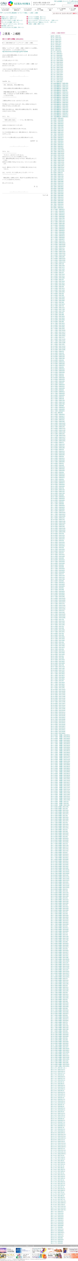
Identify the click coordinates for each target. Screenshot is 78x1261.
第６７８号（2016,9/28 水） (58, 1131)
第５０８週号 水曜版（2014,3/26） (60, 910)
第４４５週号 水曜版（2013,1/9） (60, 803)
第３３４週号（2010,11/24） (58, 609)
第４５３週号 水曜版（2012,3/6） (60, 815)
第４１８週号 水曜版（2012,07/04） (61, 756)
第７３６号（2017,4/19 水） (58, 1176)
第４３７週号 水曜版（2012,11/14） (61, 789)
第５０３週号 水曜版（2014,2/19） (60, 901)
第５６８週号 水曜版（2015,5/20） (60, 1012)
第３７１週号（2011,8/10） (58, 673)
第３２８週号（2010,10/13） (58, 598)
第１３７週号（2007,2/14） (58, 274)
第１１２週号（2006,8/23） (58, 230)
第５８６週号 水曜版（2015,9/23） (60, 1043)
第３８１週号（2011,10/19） (58, 691)
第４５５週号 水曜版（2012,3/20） (60, 819)
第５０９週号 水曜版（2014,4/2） (60, 912)
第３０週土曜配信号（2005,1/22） (60, 87)
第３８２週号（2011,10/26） (58, 693)
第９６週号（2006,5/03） (57, 202)
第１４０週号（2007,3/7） (58, 279)
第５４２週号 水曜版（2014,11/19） (60, 966)
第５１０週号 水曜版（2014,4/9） (60, 913)
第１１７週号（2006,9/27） (58, 239)
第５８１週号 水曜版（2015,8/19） (60, 1034)
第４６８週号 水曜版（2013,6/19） (60, 840)
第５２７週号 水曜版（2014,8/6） (60, 941)
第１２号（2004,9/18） (57, 55)
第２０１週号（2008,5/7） (58, 383)
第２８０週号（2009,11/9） (58, 519)
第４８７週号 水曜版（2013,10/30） (60, 873)
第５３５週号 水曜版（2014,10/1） (60, 955)
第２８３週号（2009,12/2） (58, 525)
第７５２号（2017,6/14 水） (58, 1188)
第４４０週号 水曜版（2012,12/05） (61, 794)
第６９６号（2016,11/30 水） (58, 1146)
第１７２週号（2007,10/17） (58, 332)
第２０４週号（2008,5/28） (58, 388)
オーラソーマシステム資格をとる (16, 9)
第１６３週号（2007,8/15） (58, 316)
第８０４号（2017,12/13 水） (58, 1208)
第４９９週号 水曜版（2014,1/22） (60, 894)
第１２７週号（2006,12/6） (58, 257)
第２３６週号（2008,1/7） (58, 442)
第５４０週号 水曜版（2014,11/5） (60, 962)
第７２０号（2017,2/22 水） (58, 1164)
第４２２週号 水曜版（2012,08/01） (61, 763)
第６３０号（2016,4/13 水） (58, 1092)
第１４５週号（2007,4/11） (58, 288)
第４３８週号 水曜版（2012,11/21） (61, 791)
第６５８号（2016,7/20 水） (58, 1115)
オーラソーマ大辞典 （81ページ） (37, 17)
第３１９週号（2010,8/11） (58, 582)
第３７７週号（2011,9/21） (58, 684)
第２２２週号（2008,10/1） (58, 419)
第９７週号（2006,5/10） (57, 204)
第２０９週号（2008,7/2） (58, 397)
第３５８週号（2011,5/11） (58, 651)
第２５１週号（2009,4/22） (58, 468)
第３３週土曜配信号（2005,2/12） (60, 92)
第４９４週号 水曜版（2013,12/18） (60, 885)
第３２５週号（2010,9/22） (58, 593)
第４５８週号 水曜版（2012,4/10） (60, 824)
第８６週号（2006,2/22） (57, 185)
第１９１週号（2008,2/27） (58, 365)
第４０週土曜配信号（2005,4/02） (60, 104)
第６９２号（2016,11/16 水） (58, 1143)
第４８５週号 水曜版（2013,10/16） (60, 870)
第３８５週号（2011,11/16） (58, 698)
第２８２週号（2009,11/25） (58, 523)
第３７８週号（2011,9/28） (58, 686)
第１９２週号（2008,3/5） (58, 367)
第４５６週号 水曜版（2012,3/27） (60, 821)
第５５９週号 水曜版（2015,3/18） (60, 996)
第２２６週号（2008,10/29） (58, 425)
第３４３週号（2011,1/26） (58, 624)
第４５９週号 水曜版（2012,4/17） (60, 826)
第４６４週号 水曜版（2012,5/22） (60, 835)
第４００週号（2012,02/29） (58, 724)
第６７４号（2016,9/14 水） (58, 1129)
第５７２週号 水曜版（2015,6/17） (60, 1019)
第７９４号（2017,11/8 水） (58, 1204)
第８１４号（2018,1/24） (57, 1213)
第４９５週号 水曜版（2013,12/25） (60, 887)
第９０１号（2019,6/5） (57, 1243)
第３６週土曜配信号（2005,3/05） (60, 97)
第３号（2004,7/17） (56, 39)
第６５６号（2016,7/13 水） (58, 1113)
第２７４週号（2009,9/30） (58, 509)
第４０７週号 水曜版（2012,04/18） (61, 737)
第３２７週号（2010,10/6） (58, 596)
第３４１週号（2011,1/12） (58, 621)
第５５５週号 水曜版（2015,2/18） (60, 989)
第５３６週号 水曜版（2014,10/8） (60, 957)
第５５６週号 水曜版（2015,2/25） (60, 991)
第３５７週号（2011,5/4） (58, 649)
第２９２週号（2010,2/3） (58, 540)
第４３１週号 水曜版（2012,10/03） (61, 779)
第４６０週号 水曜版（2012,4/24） (60, 828)
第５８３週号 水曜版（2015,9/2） (60, 1038)
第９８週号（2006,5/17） (57, 206)
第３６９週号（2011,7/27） (58, 670)
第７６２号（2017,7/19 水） (58, 1194)
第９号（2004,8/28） (56, 50)
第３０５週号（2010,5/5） (58, 558)
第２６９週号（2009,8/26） (58, 500)
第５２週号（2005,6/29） (57, 125)
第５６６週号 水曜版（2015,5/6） (60, 1008)
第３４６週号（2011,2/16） (58, 630)
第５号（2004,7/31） (56, 43)
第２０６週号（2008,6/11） (58, 391)
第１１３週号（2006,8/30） (58, 232)
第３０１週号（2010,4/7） (58, 553)
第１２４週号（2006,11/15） (58, 251)
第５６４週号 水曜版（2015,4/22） (60, 1005)
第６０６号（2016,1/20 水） (58, 1071)
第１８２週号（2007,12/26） (58, 349)
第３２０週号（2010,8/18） (58, 584)
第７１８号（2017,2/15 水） (58, 1162)
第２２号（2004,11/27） (57, 73)
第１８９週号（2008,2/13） (58, 362)
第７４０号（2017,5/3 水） (58, 1180)
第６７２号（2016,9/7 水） (58, 1127)
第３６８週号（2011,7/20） (58, 668)
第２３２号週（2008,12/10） (58, 435)
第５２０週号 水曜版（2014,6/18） (60, 929)
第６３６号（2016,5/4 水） (58, 1097)
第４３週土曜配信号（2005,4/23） (60, 109)
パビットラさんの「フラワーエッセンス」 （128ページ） (43, 20)
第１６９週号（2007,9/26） (58, 327)
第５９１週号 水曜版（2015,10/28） (60, 1052)
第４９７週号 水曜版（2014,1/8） (60, 891)
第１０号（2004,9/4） (56, 52)
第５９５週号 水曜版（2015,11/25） (60, 1059)
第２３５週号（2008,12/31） (58, 440)
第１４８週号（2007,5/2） (58, 293)
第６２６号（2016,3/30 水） (58, 1089)
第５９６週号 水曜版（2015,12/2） (60, 1061)
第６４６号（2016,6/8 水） (58, 1106)
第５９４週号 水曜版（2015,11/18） (60, 1057)
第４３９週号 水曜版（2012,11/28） (61, 793)
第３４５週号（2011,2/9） (58, 628)
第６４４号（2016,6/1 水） (58, 1104)
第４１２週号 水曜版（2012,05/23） (61, 745)
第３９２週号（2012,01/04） (58, 710)
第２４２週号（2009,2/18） (58, 453)
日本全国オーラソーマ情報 (39, 9)
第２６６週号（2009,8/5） (58, 495)
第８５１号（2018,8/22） (57, 1231)
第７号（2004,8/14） (56, 46)
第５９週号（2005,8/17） (57, 137)
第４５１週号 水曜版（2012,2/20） (60, 812)
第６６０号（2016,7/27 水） (58, 1117)
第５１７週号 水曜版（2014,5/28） (60, 924)
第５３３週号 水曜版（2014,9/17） (60, 952)
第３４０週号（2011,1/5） (58, 619)
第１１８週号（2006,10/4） (58, 241)
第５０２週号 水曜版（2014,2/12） (60, 899)
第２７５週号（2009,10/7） (58, 511)
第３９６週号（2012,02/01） (58, 717)
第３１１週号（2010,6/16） (58, 568)
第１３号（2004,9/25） (57, 57)
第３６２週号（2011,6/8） (58, 658)
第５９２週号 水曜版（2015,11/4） (60, 1054)
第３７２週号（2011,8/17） (58, 675)
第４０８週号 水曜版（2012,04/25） (61, 738)
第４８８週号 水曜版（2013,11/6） (60, 875)
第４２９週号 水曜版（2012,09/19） (61, 775)
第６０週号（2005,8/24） (57, 139)
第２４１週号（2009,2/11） (58, 451)
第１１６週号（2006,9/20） (58, 237)
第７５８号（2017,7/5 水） (58, 1192)
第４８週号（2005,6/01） (57, 118)
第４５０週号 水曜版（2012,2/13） (60, 810)
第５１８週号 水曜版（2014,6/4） (60, 926)
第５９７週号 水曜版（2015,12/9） (60, 1062)
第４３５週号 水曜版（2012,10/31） (61, 786)
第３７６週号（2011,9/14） (58, 682)
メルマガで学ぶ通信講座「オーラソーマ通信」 (16, 13)
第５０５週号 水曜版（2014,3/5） (60, 905)
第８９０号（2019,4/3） (57, 1241)
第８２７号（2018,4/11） (57, 1220)
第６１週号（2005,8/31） (57, 141)
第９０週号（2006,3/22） (57, 192)
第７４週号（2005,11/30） (58, 164)
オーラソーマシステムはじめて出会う (5, 9)
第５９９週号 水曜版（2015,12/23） (60, 1064)
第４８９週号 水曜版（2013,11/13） (60, 877)
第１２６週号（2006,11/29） (58, 255)
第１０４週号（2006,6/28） (58, 216)
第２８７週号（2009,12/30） (58, 532)
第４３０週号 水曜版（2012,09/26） (61, 777)
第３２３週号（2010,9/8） (58, 589)
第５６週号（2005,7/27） (57, 132)
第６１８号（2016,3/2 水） (58, 1082)
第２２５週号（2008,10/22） (58, 423)
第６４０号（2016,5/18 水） (58, 1101)
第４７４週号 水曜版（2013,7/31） (60, 850)
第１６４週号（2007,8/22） (58, 318)
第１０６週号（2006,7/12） (58, 220)
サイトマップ (66, 1)
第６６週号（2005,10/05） (58, 150)
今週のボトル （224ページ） (9, 18)
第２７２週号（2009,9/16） (58, 505)
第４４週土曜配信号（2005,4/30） (60, 111)
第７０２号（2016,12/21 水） (58, 1152)
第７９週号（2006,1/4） (57, 172)
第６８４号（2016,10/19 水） (58, 1136)
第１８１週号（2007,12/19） (58, 348)
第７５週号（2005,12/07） (58, 165)
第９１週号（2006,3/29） (57, 193)
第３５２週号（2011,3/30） (58, 640)
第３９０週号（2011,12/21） (58, 707)
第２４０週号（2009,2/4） (58, 449)
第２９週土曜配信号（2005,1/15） (60, 85)
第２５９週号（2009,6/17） (58, 482)
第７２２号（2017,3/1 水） (58, 1166)
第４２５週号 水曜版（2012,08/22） (61, 768)
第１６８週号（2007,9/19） (58, 325)
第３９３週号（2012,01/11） (58, 712)
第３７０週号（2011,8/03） (58, 672)
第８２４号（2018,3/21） (57, 1218)
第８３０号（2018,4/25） (57, 1222)
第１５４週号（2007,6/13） (58, 304)
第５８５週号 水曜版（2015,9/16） (60, 1041)
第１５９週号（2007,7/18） (58, 309)
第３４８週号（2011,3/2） (58, 633)
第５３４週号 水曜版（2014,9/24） (60, 954)
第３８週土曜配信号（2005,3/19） (60, 101)
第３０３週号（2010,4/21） (58, 554)
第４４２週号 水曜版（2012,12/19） (61, 798)
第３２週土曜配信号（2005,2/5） (59, 90)
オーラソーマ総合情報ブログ (61, 9)
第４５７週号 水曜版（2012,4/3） (60, 822)
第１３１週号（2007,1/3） (58, 264)
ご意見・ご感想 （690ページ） (36, 24)
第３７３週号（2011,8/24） (58, 677)
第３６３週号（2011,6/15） (58, 659)
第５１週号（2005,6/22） (57, 123)
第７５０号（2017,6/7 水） (58, 1187)
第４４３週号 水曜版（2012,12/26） (61, 800)
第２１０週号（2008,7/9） (58, 398)
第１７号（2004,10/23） (57, 64)
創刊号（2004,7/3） (56, 36)
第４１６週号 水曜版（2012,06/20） (61, 752)
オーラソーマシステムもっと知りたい (27, 9)
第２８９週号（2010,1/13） (58, 535)
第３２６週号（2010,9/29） (58, 595)
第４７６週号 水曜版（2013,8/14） (60, 854)
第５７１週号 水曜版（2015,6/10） (60, 1017)
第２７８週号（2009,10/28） (58, 516)
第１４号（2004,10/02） (57, 59)
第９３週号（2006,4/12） (57, 197)
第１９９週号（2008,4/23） (58, 379)
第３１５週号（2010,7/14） (58, 575)
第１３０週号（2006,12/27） (58, 262)
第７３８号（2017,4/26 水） (58, 1178)
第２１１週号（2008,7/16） (58, 400)
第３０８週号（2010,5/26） (58, 563)
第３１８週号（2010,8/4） (58, 581)
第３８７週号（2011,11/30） (58, 701)
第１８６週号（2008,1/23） (58, 356)
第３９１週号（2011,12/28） (58, 708)
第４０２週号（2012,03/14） (58, 728)
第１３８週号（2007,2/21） (58, 276)
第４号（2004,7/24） (56, 41)
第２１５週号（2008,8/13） (58, 407)
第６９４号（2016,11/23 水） (58, 1145)
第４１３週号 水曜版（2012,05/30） (61, 747)
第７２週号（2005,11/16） (58, 160)
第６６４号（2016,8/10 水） (58, 1120)
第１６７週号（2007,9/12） (58, 323)
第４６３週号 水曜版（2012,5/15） (60, 833)
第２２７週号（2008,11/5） (58, 426)
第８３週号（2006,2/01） (57, 179)
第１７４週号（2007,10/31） (58, 335)
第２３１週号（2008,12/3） (58, 433)
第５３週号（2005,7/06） (57, 127)
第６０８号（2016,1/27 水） (58, 1073)
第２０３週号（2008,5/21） (58, 386)
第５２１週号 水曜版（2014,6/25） (60, 931)
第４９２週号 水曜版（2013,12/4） (60, 882)
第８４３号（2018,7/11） (57, 1229)
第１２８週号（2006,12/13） (58, 258)
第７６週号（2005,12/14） (58, 167)
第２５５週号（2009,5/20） (58, 475)
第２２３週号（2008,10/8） (58, 421)
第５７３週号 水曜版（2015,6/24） (60, 1020)
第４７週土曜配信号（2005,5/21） (60, 116)
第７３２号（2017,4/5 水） (58, 1173)
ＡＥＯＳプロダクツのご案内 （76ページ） (12, 27)
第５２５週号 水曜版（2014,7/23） (60, 938)
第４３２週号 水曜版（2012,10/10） (61, 780)
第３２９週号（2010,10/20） (58, 600)
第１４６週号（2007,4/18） (58, 290)
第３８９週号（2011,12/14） (58, 705)
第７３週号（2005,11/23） (58, 162)
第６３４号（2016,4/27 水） (58, 1096)
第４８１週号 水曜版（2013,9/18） (60, 863)
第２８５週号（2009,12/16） (58, 528)
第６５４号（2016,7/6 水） (58, 1111)
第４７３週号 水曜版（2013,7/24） (60, 849)
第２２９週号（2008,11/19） (58, 430)
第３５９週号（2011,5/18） (58, 652)
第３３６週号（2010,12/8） (58, 612)
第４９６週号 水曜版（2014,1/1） (60, 889)
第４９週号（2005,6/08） (57, 120)
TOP (24, 3)
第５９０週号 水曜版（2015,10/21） (60, 1050)
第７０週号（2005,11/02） (58, 157)
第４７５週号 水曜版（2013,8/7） (60, 852)
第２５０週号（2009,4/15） (58, 467)
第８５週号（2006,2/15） (57, 183)
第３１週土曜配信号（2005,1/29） (60, 88)
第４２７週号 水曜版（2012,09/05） (61, 772)
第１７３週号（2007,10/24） (58, 334)
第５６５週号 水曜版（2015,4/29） (60, 1006)
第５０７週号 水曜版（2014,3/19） (60, 908)
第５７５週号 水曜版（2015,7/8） (60, 1024)
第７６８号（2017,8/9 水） (58, 1195)
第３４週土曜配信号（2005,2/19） (60, 94)
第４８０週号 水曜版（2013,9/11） (60, 861)
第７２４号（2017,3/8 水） (58, 1167)
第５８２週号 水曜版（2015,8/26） (60, 1036)
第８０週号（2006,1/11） (57, 174)
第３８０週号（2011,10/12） (58, 689)
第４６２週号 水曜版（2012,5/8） (60, 831)
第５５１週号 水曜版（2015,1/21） (60, 982)
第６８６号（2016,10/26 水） (58, 1138)
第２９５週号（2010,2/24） (58, 546)
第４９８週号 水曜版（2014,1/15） (60, 892)
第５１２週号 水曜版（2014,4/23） (60, 917)
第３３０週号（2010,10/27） (58, 602)
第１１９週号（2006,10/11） (58, 242)
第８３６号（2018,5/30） (57, 1225)
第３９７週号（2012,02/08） (58, 719)
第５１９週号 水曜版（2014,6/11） (60, 927)
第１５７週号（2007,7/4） (58, 306)
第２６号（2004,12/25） (57, 80)
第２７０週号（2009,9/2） (58, 502)
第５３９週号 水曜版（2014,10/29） (60, 961)
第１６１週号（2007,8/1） (58, 313)
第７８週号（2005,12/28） (58, 171)
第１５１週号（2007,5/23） (58, 299)
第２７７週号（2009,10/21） (58, 514)
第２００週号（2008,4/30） (58, 381)
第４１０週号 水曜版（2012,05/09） (61, 742)
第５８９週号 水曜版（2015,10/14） (60, 1048)
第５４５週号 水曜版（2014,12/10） (60, 971)
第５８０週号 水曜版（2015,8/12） (60, 1033)
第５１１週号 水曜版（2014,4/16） (60, 915)
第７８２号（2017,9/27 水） (58, 1199)
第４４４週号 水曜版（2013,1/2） (60, 801)
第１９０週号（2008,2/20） (58, 363)
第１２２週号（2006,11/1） (58, 248)
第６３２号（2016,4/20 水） (58, 1094)
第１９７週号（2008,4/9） (58, 376)
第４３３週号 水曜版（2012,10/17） (61, 782)
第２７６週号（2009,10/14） (58, 512)
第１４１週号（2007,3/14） (58, 281)
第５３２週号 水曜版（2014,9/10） (60, 950)
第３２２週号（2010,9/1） (58, 588)
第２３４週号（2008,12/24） (58, 439)
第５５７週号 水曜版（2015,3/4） (60, 992)
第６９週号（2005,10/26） (58, 155)
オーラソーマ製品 (50, 9)
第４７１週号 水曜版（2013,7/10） (60, 845)
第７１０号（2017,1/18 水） (58, 1157)
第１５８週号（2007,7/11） (58, 307)
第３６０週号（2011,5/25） (58, 654)
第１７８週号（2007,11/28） (58, 342)
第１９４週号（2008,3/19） (58, 370)
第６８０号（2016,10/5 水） (58, 1132)
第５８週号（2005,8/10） (57, 136)
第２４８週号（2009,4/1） (58, 463)
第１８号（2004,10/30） (57, 66)
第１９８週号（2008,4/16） (58, 377)
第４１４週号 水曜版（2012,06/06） (61, 749)
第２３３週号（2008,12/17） (58, 437)
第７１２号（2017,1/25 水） (58, 1159)
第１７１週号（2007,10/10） (58, 330)
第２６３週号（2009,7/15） (58, 490)
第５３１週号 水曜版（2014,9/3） (60, 948)
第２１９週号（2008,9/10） (58, 414)
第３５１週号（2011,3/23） (58, 638)
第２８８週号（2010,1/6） (58, 533)
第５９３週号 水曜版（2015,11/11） (60, 1055)
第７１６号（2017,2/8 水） (58, 1160)
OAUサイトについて (72, 3)
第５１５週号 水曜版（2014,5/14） (60, 920)
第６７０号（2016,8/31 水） (58, 1125)
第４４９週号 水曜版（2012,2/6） (60, 808)
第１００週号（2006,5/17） (58, 209)
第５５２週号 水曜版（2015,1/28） (60, 984)
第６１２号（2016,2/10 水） (58, 1076)
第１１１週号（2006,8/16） (58, 228)
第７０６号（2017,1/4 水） (58, 1155)
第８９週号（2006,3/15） (57, 190)
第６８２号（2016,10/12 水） (58, 1134)
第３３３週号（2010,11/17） (58, 607)
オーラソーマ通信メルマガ (72, 9)
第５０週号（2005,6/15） (57, 122)
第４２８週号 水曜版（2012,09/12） (61, 773)
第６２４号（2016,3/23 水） (58, 1087)
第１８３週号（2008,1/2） (58, 351)
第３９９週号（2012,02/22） (58, 722)
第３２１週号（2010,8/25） (58, 586)
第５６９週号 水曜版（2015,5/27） (60, 1013)
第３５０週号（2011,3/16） (58, 637)
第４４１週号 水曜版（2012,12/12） (61, 796)
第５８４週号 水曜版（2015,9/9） (60, 1040)
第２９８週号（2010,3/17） (58, 551)
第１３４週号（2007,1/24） (58, 269)
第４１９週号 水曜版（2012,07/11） (61, 758)
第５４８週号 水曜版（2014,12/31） (60, 977)
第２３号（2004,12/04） (57, 74)
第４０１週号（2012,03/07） (58, 726)
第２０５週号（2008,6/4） (58, 390)
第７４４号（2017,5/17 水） (58, 1183)
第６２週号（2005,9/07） (57, 143)
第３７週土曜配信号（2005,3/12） (60, 99)
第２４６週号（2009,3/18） (58, 460)
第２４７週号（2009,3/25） (58, 461)
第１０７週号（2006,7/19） (58, 221)
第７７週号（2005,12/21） (58, 169)
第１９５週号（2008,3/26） (58, 372)
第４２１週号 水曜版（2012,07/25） (61, 761)
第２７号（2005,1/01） (57, 81)
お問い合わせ (74, 1)
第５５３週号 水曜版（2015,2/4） (60, 985)
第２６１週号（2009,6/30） (58, 486)
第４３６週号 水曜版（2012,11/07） (61, 787)
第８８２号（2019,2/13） (57, 1239)
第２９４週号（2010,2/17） (58, 544)
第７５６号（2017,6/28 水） (58, 1190)
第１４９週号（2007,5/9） (58, 295)
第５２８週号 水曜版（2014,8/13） (60, 943)
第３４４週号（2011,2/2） (58, 626)
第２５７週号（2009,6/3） (58, 479)
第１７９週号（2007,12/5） (58, 344)
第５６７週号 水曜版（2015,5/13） (60, 1010)
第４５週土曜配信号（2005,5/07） (60, 113)
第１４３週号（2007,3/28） (58, 285)
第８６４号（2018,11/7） (57, 1234)
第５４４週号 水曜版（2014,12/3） (60, 969)
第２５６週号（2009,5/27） (58, 477)
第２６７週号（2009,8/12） (58, 497)
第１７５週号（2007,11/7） (58, 337)
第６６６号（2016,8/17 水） (58, 1122)
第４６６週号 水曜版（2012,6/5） (60, 836)
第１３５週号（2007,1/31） (58, 271)
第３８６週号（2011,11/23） (58, 700)
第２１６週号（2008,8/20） (58, 409)
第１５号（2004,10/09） (57, 60)
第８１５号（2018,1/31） (57, 1215)
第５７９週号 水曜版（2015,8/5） (60, 1031)
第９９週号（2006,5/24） (57, 207)
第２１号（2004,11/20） (57, 71)
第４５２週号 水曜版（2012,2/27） (60, 814)
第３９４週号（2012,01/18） (58, 714)
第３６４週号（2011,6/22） (58, 661)
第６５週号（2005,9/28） (57, 148)
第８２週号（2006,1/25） (57, 178)
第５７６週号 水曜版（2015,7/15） (60, 1026)
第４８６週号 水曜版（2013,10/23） (60, 871)
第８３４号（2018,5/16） (57, 1224)
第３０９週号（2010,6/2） (58, 565)
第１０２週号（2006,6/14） (58, 213)
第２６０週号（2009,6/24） (58, 484)
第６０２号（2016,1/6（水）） (59, 1068)
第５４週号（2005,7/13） (57, 129)
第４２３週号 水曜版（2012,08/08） (61, 765)
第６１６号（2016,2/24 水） (58, 1080)
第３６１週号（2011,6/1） (58, 656)
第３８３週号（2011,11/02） (58, 694)
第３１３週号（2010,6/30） (58, 572)
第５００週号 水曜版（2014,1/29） (60, 896)
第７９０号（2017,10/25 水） (58, 1202)
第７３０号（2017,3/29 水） (58, 1171)
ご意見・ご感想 (34, 13)
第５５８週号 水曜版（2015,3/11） (60, 994)
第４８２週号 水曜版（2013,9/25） (60, 864)
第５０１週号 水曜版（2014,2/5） (60, 898)
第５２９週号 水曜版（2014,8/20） (60, 945)
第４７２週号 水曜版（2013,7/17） (60, 847)
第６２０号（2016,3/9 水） (58, 1083)
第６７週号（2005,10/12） (58, 151)
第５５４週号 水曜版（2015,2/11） (60, 987)
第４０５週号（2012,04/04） (58, 733)
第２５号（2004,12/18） (57, 78)
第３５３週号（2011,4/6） (58, 642)
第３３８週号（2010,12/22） (58, 616)
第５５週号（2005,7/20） (57, 130)
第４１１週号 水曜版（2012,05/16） (61, 744)
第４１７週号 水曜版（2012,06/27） (61, 754)
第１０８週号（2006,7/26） (58, 223)
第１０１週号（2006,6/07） (58, 211)
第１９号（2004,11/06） (57, 67)
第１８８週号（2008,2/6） (58, 360)
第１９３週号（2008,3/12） (58, 369)
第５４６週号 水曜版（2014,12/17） (60, 973)
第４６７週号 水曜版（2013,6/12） (60, 838)
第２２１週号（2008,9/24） (58, 418)
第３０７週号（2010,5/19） (58, 561)
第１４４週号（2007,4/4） (58, 286)
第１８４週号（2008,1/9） (58, 353)
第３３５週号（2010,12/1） (58, 610)
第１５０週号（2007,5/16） (58, 297)
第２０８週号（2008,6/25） (58, 395)
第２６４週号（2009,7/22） (58, 491)
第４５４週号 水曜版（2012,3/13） (60, 817)
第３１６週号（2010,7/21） (58, 577)
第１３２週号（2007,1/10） (58, 265)
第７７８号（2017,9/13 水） (58, 1197)
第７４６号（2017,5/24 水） (58, 1185)
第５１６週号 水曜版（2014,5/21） (60, 922)
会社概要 (59, 1)
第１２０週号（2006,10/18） (58, 244)
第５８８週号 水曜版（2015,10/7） (60, 1047)
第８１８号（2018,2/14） (57, 1216)
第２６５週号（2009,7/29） (58, 493)
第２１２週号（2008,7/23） (58, 402)
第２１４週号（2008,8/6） (58, 405)
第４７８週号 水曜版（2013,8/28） (60, 859)
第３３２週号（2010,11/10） (58, 605)
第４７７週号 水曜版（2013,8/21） (60, 857)
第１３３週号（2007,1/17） (58, 267)
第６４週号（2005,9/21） (57, 146)
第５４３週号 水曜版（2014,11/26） (60, 968)
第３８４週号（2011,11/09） (58, 696)
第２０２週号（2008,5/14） (58, 384)
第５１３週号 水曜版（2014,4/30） (60, 919)
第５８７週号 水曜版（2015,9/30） (60, 1045)
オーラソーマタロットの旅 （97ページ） (12, 20)
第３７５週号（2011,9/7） (58, 680)
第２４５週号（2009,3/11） (58, 458)
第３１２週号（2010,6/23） (58, 570)
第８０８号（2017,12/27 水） (58, 1209)
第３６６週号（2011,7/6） (58, 665)
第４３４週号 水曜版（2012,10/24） (61, 784)
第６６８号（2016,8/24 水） (58, 1124)
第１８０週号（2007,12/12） (58, 346)
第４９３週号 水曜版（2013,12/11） (60, 884)
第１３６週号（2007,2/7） (58, 272)
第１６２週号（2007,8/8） (58, 314)
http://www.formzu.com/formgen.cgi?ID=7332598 (15, 51)
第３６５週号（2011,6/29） (58, 663)
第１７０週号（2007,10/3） (58, 328)
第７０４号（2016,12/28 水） (58, 1153)
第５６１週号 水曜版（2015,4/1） (60, 999)
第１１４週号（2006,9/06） (58, 234)
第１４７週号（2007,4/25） (58, 292)
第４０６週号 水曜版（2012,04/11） (61, 735)
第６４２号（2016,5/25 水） (58, 1103)
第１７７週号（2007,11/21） (58, 341)
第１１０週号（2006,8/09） (58, 227)
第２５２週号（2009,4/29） (58, 470)
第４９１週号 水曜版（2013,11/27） (60, 880)
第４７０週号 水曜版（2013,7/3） (60, 843)
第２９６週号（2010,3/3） (58, 547)
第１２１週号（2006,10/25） (58, 246)
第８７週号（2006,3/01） (57, 186)
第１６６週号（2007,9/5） (58, 321)
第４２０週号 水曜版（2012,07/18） (61, 759)
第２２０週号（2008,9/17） (58, 416)
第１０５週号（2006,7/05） (58, 218)
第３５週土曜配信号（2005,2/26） (60, 95)
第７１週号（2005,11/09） (58, 158)
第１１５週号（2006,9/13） (58, 235)
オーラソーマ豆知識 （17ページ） (37, 18)
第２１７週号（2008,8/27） (58, 411)
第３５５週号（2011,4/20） (58, 645)
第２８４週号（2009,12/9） (58, 526)
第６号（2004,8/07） (56, 45)
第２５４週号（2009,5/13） (58, 474)
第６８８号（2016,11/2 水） (58, 1139)
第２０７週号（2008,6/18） (58, 393)
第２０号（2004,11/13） (57, 69)
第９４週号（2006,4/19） (57, 199)
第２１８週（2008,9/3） (57, 412)
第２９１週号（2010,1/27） (58, 539)
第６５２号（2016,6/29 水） (58, 1110)
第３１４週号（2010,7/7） (58, 574)
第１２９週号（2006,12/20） (58, 260)
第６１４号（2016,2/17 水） (58, 1078)
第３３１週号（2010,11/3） (58, 603)
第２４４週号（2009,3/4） (58, 456)
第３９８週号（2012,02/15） (58, 721)
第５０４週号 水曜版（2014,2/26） (60, 903)
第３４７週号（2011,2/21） (58, 631)
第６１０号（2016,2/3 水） (58, 1075)
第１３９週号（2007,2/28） (58, 278)
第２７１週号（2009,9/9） (58, 504)
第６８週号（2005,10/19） (58, 153)
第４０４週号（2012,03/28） (58, 731)
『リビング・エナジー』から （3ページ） (12, 24)
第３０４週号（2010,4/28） (58, 556)
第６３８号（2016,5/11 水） (58, 1099)
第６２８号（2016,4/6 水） (58, 1090)
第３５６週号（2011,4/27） (58, 647)
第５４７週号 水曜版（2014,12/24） (60, 975)
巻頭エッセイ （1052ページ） (9, 17)
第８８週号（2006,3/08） (57, 188)
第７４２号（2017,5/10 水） (58, 1181)
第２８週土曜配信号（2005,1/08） (60, 83)
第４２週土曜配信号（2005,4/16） (60, 108)
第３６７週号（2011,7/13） (58, 666)
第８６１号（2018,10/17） (58, 1232)
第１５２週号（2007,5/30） (58, 300)
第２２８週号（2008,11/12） (58, 428)
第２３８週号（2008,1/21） (58, 446)
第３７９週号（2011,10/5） (58, 687)
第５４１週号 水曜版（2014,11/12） (60, 964)
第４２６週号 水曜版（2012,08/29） (61, 770)
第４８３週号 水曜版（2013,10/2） (60, 866)
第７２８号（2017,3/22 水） (58, 1169)
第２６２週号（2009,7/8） (58, 488)
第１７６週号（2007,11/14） (58, 339)
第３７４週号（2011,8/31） (58, 679)
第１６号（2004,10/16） (57, 62)
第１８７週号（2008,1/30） (58, 358)
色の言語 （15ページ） (7, 25)
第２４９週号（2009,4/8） (58, 465)
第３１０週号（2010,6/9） (58, 567)
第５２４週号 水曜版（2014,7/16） (60, 936)
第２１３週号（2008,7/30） (58, 404)
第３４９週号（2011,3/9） (58, 635)
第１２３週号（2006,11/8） (58, 250)
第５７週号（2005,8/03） (57, 134)
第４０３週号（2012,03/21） (58, 729)
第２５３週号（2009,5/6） (58, 472)
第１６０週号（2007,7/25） (58, 311)
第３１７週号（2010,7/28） (58, 579)
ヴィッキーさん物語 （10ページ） (10, 22)
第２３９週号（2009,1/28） (58, 447)
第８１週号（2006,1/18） (57, 176)
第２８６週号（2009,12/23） (58, 530)
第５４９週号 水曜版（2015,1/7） (60, 978)
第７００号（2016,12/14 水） (58, 1150)
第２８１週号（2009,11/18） (58, 521)
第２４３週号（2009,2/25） (58, 454)
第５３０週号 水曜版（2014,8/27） (60, 947)
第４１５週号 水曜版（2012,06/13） (61, 751)
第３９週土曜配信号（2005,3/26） (60, 102)
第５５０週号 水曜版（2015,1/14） (60, 980)
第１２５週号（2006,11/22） (58, 253)
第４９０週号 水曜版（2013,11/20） (60, 878)
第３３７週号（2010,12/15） (58, 614)
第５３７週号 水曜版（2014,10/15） (60, 959)
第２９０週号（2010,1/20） (58, 537)
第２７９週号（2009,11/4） (58, 518)
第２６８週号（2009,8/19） (58, 498)
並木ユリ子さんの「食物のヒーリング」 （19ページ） (42, 22)
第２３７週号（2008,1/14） (58, 444)
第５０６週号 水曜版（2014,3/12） (60, 906)
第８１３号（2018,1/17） (57, 1211)
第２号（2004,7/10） (56, 38)
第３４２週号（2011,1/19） (58, 623)
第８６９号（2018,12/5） (57, 1236)
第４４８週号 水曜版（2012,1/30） (60, 807)
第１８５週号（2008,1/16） (58, 355)
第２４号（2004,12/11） (57, 76)
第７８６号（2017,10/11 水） (58, 1201)
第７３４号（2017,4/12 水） (58, 1174)
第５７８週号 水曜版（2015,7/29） (60, 1029)
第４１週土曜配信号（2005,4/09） (60, 106)
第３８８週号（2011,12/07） (58, 703)
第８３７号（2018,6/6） (57, 1227)
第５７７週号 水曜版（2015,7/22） (60, 1027)
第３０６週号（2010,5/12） (58, 560)
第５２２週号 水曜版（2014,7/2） (60, 933)
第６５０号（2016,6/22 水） (58, 1108)
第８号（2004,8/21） (56, 48)
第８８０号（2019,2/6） (57, 1238)
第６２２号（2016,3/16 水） (58, 1085)
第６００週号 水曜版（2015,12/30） (60, 1066)
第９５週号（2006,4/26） (57, 200)
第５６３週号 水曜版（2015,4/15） (60, 1003)
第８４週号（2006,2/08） (57, 181)
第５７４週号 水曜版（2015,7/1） (60, 1022)
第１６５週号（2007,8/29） (58, 320)
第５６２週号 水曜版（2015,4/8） (60, 1001)
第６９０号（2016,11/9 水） (58, 1141)
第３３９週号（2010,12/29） (58, 617)
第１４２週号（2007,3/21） (58, 283)
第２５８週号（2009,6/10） (58, 481)
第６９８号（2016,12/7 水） (58, 1148)
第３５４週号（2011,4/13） (58, 644)
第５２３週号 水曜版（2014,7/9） (60, 934)
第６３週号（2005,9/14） (57, 144)
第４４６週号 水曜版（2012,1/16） (60, 805)
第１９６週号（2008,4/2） (58, 374)
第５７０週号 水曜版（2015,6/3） (60, 1015)
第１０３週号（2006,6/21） (58, 214)
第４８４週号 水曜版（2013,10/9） (60, 868)
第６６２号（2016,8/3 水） (58, 1118)
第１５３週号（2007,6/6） (58, 302)
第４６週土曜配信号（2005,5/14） (60, 115)
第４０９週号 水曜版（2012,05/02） (61, 740)
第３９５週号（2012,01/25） (58, 715)
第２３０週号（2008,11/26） (58, 432)
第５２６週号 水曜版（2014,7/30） (60, 940)
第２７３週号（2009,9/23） (58, 507)
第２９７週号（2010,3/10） (58, 549)
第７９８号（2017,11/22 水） (58, 1206)
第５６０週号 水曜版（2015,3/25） (60, 998)
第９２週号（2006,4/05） (57, 195)
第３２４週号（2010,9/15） (58, 591)
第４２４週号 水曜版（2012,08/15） (61, 766)
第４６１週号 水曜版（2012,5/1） (60, 829)
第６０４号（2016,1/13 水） (58, 1069)
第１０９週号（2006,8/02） (58, 225)
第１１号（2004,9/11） (57, 53)
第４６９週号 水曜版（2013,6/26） (60, 842)
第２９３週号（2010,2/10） (58, 542)
